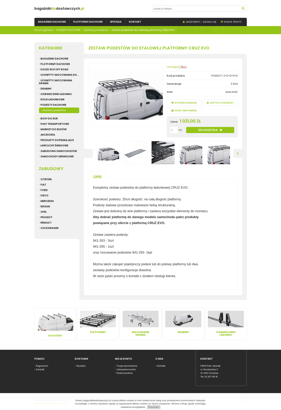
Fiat (43, 184)
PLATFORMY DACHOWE (55, 64)
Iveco (44, 195)
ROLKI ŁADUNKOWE (52, 99)
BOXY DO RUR (49, 118)
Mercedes (47, 201)
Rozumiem (153, 407)
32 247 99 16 (211, 376)
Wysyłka (81, 365)
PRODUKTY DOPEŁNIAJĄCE (57, 140)
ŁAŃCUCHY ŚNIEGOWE (54, 145)
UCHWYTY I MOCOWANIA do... (60, 75)
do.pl (72, 8)
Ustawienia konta (126, 369)
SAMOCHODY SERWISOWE (57, 156)
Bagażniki (55, 323)
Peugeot (46, 217)
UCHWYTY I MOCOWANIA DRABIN (55, 82)
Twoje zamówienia (126, 365)
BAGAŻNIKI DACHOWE (54, 58)
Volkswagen (50, 228)
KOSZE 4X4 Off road (54, 69)
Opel (44, 212)
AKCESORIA (48, 134)
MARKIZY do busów (54, 129)
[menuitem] (52, 22)
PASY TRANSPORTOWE (55, 124)
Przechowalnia (124, 372)
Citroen (46, 179)
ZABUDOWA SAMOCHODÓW (59, 151)
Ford (44, 190)
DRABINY (46, 88)
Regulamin (41, 365)
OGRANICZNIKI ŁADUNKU (56, 94)
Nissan (45, 206)
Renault (46, 222)
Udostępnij (173, 67)
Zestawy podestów (54, 110)
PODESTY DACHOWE (53, 105)
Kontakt (39, 369)
